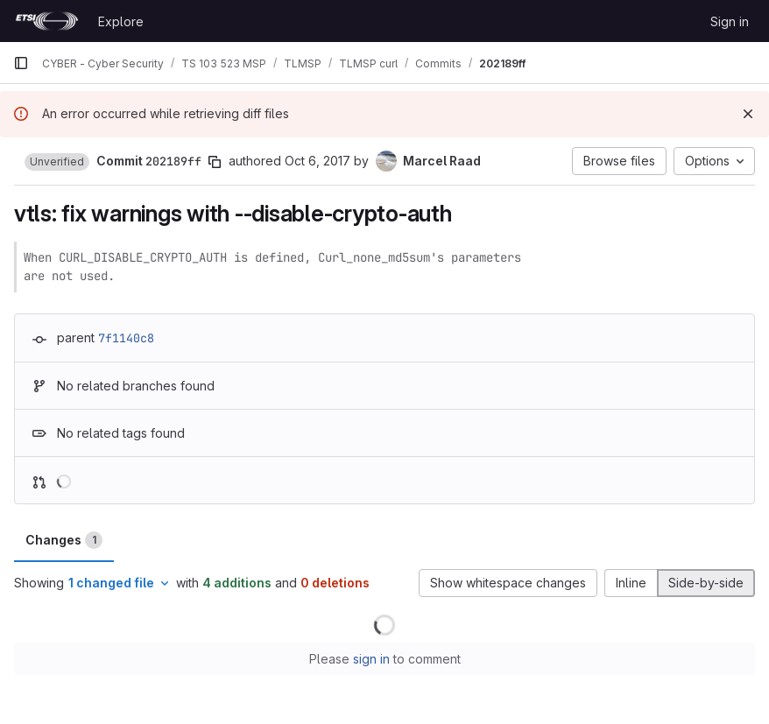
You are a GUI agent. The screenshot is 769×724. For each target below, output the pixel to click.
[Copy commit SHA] (214, 161)
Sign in (729, 21)
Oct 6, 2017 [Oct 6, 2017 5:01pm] (317, 160)
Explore (121, 21)
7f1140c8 (126, 338)
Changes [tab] (63, 540)
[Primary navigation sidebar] (21, 63)
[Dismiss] (747, 113)
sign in (371, 658)
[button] (57, 162)
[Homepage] (47, 21)
